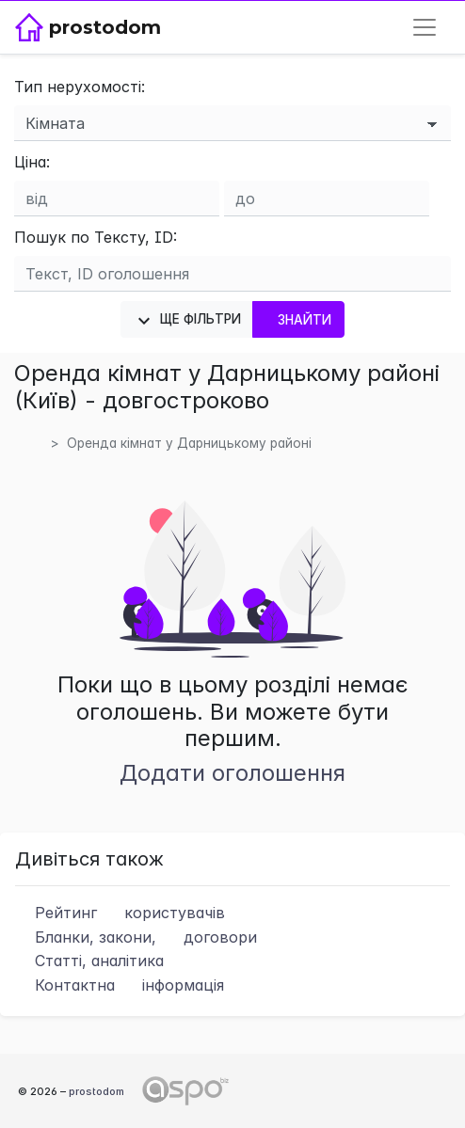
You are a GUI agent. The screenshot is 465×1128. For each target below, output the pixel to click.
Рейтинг (120, 912)
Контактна (119, 985)
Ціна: (32, 161)
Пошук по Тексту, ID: (95, 237)
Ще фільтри (187, 321)
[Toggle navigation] (424, 27)
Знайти (298, 319)
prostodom (96, 1091)
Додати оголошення (232, 772)
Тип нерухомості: (79, 86)
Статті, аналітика (89, 960)
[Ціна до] (326, 198)
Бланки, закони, (136, 937)
